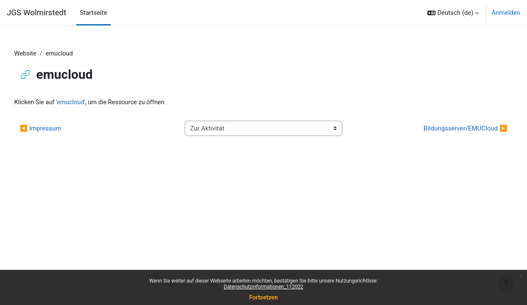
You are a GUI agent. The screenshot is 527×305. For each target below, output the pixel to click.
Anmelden (505, 13)
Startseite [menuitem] (93, 13)
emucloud (88, 103)
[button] (453, 12)
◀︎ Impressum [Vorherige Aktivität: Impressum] (56, 129)
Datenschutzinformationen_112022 (263, 287)
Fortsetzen (263, 297)
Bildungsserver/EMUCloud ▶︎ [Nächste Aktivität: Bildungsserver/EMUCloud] (449, 129)
